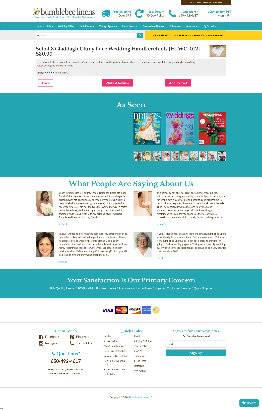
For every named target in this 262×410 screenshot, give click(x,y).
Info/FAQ (138, 351)
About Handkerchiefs (114, 346)
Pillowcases (175, 26)
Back (46, 83)
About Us (138, 336)
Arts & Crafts (110, 341)
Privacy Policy (141, 346)
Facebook (49, 337)
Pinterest (79, 337)
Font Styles (109, 374)
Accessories (192, 26)
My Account (195, 3)
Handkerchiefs (44, 26)
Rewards (249, 403)
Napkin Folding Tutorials (115, 356)
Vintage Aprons (108, 26)
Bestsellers (139, 365)
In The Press (140, 360)
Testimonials (140, 356)
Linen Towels (130, 26)
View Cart (207, 3)
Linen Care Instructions (115, 351)
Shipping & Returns (143, 341)
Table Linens (87, 26)
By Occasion (210, 26)
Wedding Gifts (66, 26)
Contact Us (81, 343)
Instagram (49, 343)
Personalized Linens (153, 26)
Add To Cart (178, 83)
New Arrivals (140, 370)
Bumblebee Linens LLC (140, 397)
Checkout (218, 3)
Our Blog (108, 336)
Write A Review (117, 83)
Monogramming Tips (114, 369)
